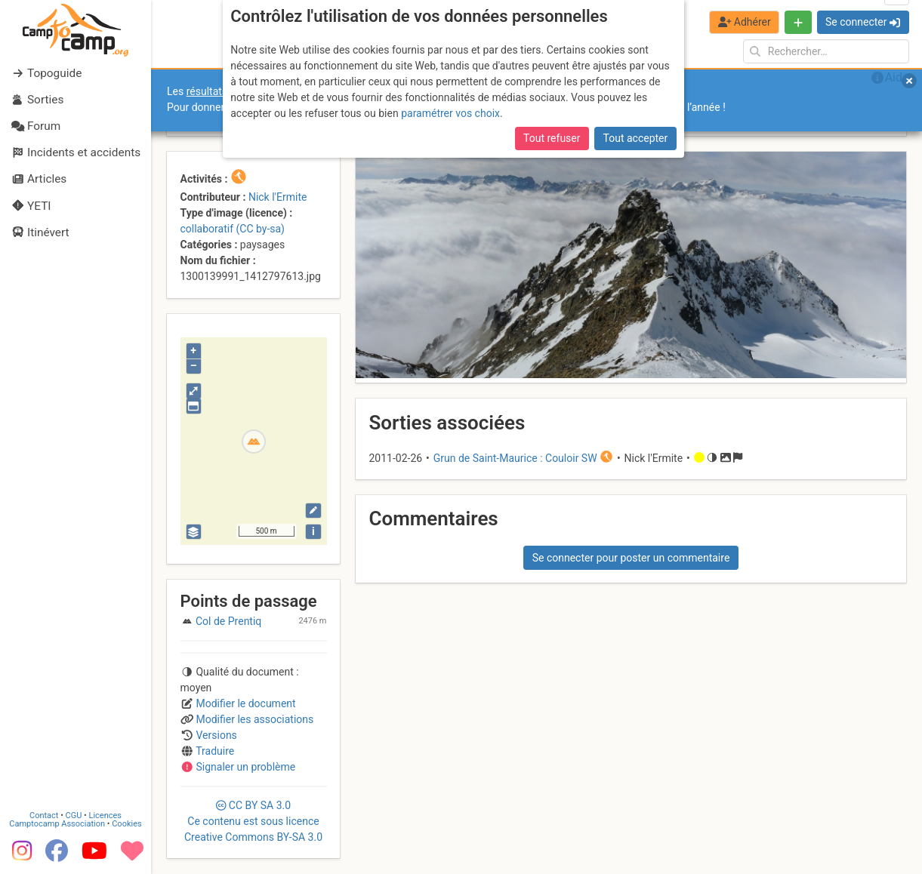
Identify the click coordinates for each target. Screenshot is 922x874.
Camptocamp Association (57, 824)
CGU (74, 815)
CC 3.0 (253, 821)
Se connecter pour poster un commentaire (631, 558)
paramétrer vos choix (450, 113)
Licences (105, 815)
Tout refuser (551, 138)
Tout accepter (635, 138)
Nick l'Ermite (277, 197)
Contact (43, 815)
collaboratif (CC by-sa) (232, 229)
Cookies (126, 824)
